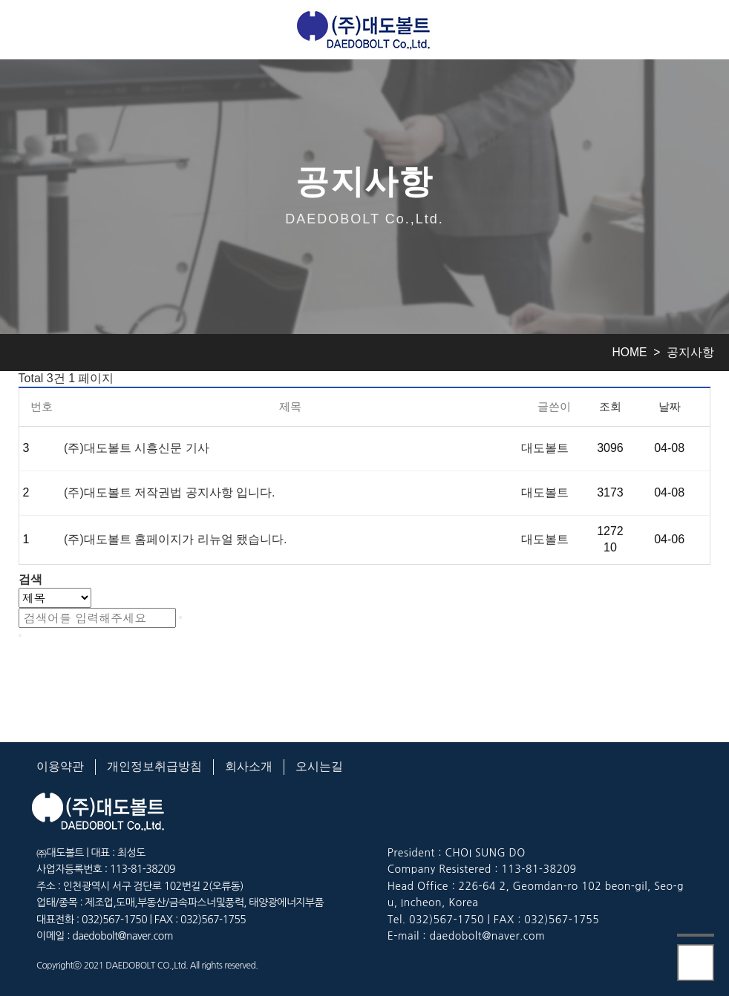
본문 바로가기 (0, 0)
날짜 (669, 406)
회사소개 (248, 766)
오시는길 (319, 766)
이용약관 (60, 766)
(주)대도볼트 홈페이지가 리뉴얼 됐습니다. (175, 539)
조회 (610, 406)
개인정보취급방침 (154, 766)
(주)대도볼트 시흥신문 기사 (136, 448)
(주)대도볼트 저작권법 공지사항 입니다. (169, 492)
